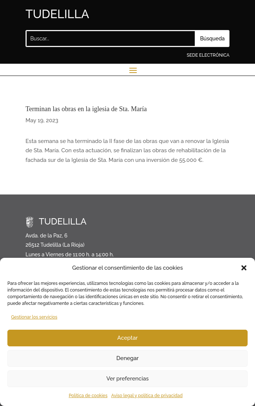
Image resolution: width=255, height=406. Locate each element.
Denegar (127, 358)
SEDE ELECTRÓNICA (208, 55)
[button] (244, 268)
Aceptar (127, 338)
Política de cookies (88, 395)
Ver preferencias (127, 378)
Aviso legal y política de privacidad (147, 395)
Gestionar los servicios (34, 317)
